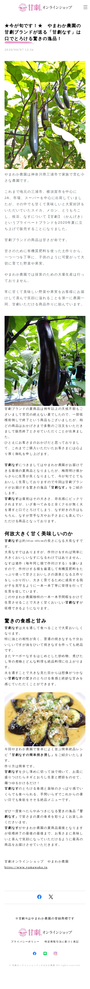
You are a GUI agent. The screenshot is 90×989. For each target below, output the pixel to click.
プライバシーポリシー (25, 941)
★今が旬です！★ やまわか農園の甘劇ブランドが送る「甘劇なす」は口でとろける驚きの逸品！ (43, 32)
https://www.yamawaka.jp (26, 867)
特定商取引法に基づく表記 (62, 941)
